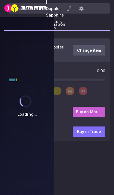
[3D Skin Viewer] (25, 8)
